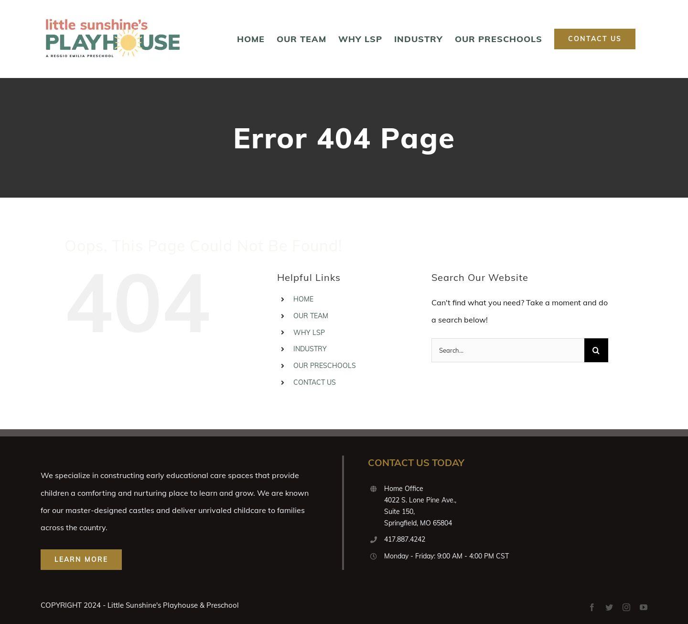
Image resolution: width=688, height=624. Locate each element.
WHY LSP (309, 332)
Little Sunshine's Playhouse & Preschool (173, 605)
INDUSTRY (310, 349)
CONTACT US (314, 382)
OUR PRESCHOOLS (324, 365)
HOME (303, 299)
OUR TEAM (310, 316)
